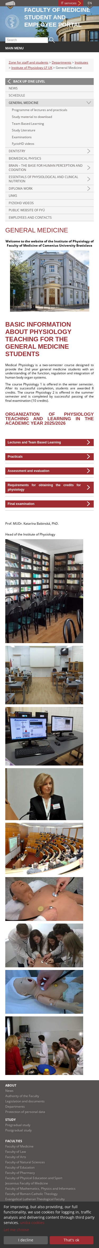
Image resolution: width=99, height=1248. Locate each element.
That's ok (71, 1239)
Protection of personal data (25, 1112)
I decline (25, 1239)
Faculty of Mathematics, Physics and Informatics (40, 1188)
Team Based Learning (28, 123)
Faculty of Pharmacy (20, 1172)
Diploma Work (20, 188)
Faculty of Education (20, 1167)
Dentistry (17, 151)
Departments (61, 62)
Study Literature (23, 130)
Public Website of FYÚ (27, 210)
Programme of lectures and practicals (39, 110)
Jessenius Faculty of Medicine (26, 1183)
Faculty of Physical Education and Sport (33, 1178)
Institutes (81, 62)
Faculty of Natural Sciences (25, 1162)
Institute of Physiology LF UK (31, 67)
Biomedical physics (25, 158)
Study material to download (32, 116)
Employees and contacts (30, 217)
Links (13, 195)
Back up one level (29, 81)
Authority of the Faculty (22, 1096)
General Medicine (24, 103)
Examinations (22, 137)
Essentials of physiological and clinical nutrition (43, 179)
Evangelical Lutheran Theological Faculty (35, 1199)
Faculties (13, 1141)
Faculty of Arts (15, 1157)
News (13, 88)
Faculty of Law (15, 1151)
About (10, 1085)
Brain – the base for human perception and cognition (46, 167)
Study (10, 1119)
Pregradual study (17, 1125)
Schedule (17, 95)
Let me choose (16, 1229)
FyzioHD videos (23, 143)
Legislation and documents (25, 1101)
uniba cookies (32, 1222)
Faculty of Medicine (19, 1146)
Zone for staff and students (28, 62)
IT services (69, 3)
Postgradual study (18, 1130)
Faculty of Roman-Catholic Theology (31, 1194)
